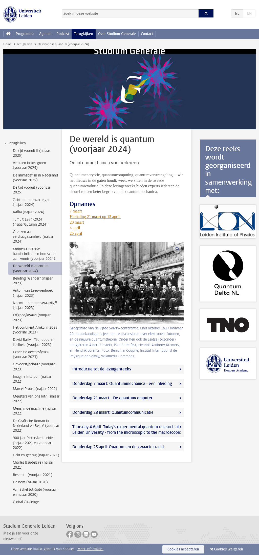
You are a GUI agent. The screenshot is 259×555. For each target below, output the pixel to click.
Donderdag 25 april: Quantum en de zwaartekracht (118, 446)
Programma (25, 33)
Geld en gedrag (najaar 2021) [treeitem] (36, 455)
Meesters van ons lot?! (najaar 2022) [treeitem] (36, 399)
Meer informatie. (90, 549)
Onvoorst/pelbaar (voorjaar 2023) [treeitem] (34, 366)
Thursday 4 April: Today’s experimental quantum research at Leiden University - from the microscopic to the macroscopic (126, 429)
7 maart (76, 211)
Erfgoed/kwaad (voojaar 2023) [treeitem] (32, 317)
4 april (75, 228)
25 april (76, 233)
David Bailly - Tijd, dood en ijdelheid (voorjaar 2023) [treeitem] (33, 342)
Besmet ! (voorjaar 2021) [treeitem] (32, 474)
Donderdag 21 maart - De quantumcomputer (112, 398)
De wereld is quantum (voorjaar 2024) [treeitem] (31, 268)
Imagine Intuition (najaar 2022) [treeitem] (32, 379)
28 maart (77, 222)
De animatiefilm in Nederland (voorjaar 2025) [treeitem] (35, 178)
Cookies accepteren (183, 549)
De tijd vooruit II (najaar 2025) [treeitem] (31, 153)
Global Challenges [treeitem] (26, 502)
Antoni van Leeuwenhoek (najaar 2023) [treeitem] (33, 293)
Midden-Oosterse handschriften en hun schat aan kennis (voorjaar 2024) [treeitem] (34, 254)
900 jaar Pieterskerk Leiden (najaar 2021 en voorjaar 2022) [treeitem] (34, 442)
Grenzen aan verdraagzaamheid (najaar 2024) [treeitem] (33, 236)
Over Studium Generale (117, 33)
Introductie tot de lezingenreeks (101, 369)
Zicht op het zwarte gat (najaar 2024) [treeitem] (31, 202)
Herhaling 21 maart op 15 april (95, 216)
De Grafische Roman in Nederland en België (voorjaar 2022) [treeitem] (36, 426)
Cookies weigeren (228, 549)
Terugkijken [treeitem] (15, 143)
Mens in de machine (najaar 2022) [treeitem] (34, 411)
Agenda (45, 33)
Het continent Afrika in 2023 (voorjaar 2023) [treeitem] (35, 330)
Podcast (62, 33)
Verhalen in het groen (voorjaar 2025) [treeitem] (29, 165)
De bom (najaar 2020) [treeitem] (30, 482)
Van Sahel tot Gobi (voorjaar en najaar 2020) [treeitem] (35, 492)
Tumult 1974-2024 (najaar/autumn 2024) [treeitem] (30, 222)
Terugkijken (83, 33)
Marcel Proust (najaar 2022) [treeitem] (35, 388)
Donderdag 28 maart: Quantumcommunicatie (113, 412)
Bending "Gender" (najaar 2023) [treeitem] (33, 281)
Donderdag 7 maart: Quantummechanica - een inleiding (122, 383)
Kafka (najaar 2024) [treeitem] (28, 212)
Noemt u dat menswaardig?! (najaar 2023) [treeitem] (35, 305)
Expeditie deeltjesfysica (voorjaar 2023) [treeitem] (31, 354)
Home (7, 44)
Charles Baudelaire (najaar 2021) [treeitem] (33, 465)
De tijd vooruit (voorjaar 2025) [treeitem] (31, 190)
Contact (147, 33)
